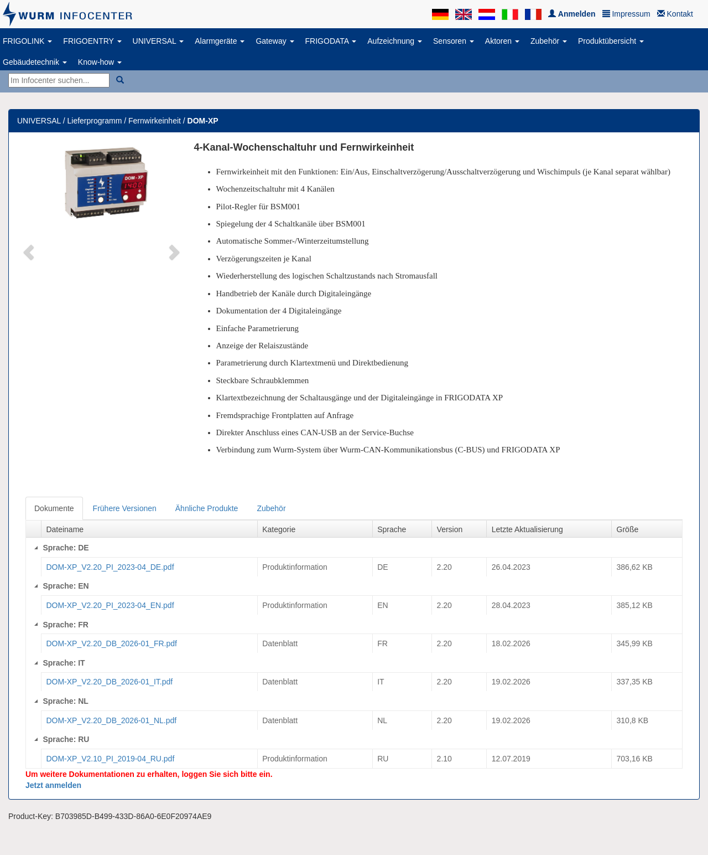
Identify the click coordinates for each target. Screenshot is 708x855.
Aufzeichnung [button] (394, 41)
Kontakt (675, 13)
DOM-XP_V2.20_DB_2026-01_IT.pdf (109, 681)
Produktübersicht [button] (611, 41)
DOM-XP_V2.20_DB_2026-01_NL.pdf (111, 720)
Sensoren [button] (453, 41)
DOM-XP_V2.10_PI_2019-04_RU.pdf (110, 758)
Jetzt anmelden (53, 785)
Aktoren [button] (502, 41)
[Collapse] (36, 547)
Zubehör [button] (548, 41)
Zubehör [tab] (271, 508)
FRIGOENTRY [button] (92, 41)
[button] (30, 251)
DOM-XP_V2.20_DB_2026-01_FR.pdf (111, 643)
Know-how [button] (100, 62)
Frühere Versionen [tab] (125, 508)
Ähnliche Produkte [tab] (206, 508)
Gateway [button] (275, 41)
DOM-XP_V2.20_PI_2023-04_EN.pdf (110, 605)
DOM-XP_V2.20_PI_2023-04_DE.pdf (110, 567)
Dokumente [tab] (54, 508)
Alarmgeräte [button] (219, 41)
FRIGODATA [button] (331, 41)
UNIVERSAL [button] (158, 41)
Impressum (626, 13)
